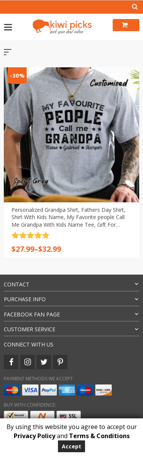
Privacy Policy (34, 436)
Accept (71, 446)
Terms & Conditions (99, 436)
